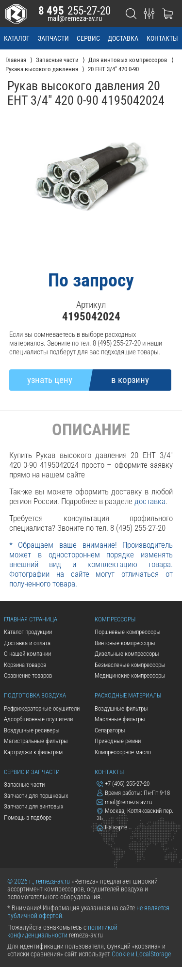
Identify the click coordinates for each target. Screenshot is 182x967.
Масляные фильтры (120, 719)
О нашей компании (27, 653)
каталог (17, 38)
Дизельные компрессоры (127, 653)
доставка (123, 38)
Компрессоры (115, 619)
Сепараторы (110, 730)
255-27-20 (74, 10)
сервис (88, 38)
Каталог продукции (28, 631)
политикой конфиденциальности (62, 931)
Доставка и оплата (27, 643)
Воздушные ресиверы (32, 730)
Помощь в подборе (27, 817)
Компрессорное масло (123, 752)
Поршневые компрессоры (128, 631)
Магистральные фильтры (36, 741)
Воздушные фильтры (121, 708)
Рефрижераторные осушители (42, 708)
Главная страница (30, 619)
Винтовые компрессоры (125, 643)
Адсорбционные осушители (38, 719)
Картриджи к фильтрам (33, 752)
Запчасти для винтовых (34, 806)
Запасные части (24, 784)
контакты (162, 38)
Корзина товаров (25, 664)
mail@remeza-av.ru (75, 18)
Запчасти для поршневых (36, 795)
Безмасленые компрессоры (130, 664)
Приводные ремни (118, 741)
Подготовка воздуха (35, 695)
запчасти (53, 38)
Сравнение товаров (28, 675)
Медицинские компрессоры (130, 675)
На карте (112, 827)
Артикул (91, 305)
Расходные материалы (128, 695)
